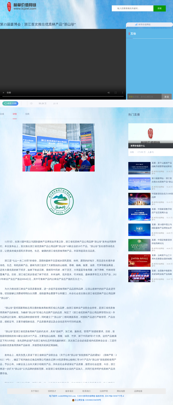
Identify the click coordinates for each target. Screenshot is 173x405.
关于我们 (35, 391)
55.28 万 (39, 103)
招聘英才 (52, 391)
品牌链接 (138, 391)
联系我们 (86, 391)
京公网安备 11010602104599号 (88, 400)
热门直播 (134, 116)
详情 (15, 114)
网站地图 (121, 391)
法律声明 (104, 391)
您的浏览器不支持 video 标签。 (63, 64)
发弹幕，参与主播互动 (141, 97)
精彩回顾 (12, 103)
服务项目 (69, 391)
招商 (27, 114)
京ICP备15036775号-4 (114, 396)
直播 (2, 114)
